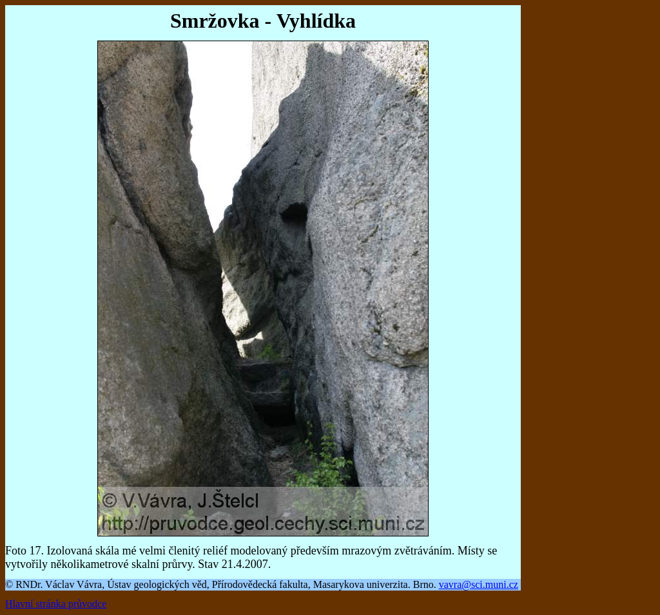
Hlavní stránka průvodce (55, 603)
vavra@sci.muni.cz (478, 584)
